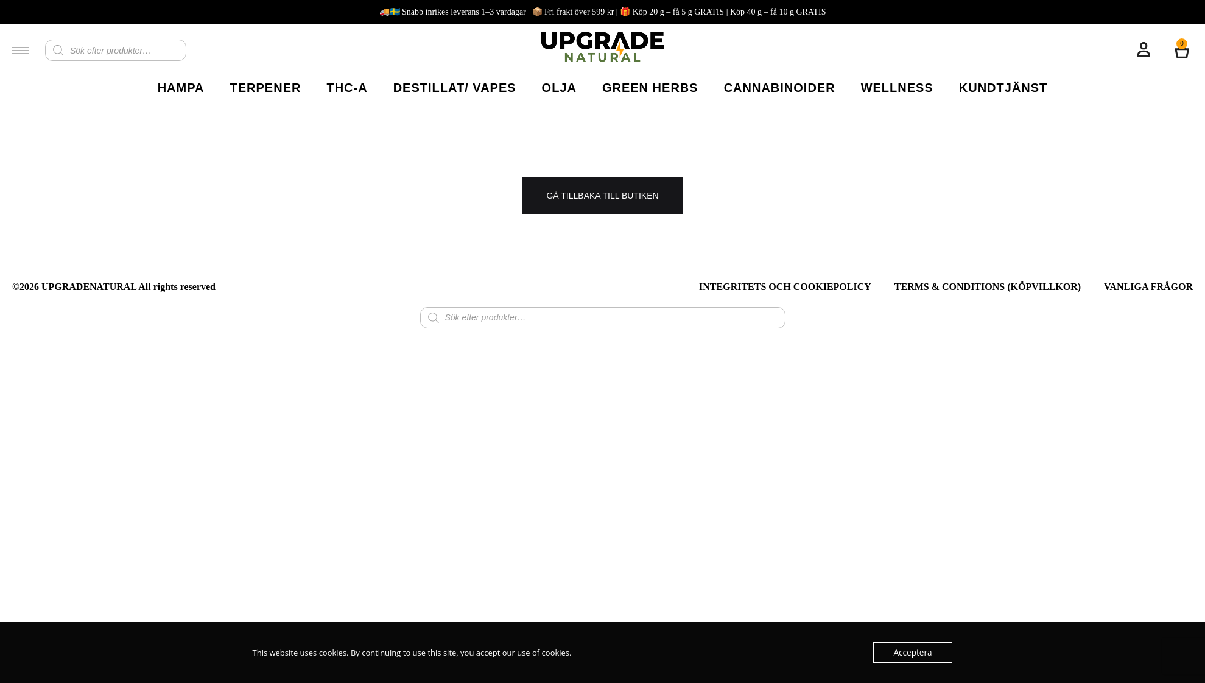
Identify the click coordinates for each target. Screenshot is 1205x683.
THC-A (346, 87)
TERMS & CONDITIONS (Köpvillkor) (987, 286)
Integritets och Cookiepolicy (785, 286)
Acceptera (913, 652)
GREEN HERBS (650, 87)
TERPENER (265, 87)
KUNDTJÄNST (1003, 87)
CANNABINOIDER (779, 87)
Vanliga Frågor (1148, 286)
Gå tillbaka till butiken (602, 195)
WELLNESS (897, 87)
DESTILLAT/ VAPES (454, 87)
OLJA (559, 87)
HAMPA (181, 87)
